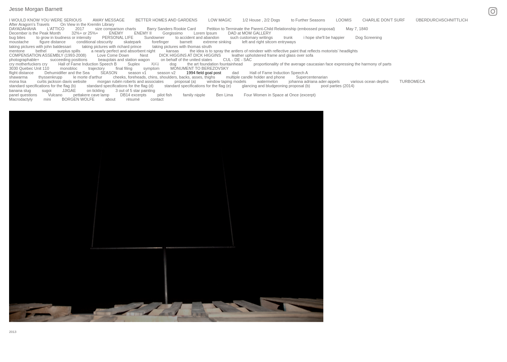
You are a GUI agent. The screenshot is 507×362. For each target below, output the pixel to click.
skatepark (132, 42)
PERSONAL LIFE (117, 37)
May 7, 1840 (357, 29)
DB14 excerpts (133, 95)
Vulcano (55, 95)
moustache (19, 42)
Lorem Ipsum (205, 33)
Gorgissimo (173, 33)
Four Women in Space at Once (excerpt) (280, 95)
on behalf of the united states (186, 59)
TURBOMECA (412, 81)
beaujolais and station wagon (124, 59)
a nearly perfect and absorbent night (123, 51)
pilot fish (164, 95)
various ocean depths (370, 81)
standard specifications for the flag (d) (120, 86)
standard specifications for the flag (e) (197, 86)
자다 (155, 64)
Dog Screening (368, 37)
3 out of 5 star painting (135, 90)
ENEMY (116, 33)
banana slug (20, 90)
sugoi (46, 90)
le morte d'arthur (87, 77)
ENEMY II (143, 33)
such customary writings (251, 37)
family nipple (194, 95)
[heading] (31, 9)
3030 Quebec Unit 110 (29, 68)
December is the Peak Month (35, 33)
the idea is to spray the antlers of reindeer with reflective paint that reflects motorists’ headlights (274, 51)
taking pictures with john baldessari (40, 46)
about (110, 99)
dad (235, 73)
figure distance (53, 42)
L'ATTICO (55, 29)
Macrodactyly (21, 99)
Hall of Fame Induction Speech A (278, 73)
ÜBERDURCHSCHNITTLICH (442, 20)
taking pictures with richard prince (111, 46)
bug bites (17, 37)
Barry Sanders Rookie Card (171, 29)
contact (157, 99)
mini (47, 99)
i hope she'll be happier (323, 37)
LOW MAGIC (220, 20)
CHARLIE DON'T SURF (383, 20)
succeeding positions (68, 59)
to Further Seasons (308, 20)
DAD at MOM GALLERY (249, 33)
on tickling (96, 90)
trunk (288, 37)
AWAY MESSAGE (109, 20)
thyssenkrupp (50, 77)
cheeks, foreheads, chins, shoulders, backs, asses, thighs (164, 77)
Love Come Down (113, 55)
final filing (124, 68)
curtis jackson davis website (62, 81)
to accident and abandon (197, 37)
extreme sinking (217, 42)
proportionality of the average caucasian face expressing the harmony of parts (322, 64)
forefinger (160, 42)
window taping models (226, 81)
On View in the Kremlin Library (87, 24)
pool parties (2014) (337, 86)
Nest (144, 55)
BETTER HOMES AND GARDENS (166, 20)
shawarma (18, 77)
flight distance (21, 73)
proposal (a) (185, 81)
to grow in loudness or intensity (63, 37)
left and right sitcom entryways (269, 42)
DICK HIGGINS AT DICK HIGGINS (190, 55)
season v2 (166, 73)
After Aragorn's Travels (29, 24)
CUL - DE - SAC (237, 59)
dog (173, 64)
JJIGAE (69, 90)
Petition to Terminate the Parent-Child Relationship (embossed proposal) (271, 29)
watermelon (267, 81)
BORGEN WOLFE (78, 99)
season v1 (137, 73)
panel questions (23, 95)
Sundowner (154, 37)
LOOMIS (344, 20)
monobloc (68, 68)
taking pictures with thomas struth (182, 46)
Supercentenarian (312, 77)
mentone (17, 51)
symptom (151, 68)
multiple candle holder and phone (255, 77)
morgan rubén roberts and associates (130, 81)
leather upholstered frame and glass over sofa (272, 55)
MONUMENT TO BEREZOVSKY (200, 68)
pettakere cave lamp (91, 95)
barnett (186, 42)
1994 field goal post (204, 73)
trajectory (96, 68)
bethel (41, 51)
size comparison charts (115, 29)
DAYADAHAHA (22, 29)
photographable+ (24, 59)
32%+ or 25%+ (85, 33)
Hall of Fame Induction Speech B (87, 64)
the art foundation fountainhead (215, 64)
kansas (172, 51)
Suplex (134, 64)
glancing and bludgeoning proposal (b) (276, 86)
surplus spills (68, 51)
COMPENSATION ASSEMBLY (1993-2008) (47, 55)
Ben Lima (224, 95)
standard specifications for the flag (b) (42, 86)
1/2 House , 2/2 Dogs (261, 20)
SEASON (108, 73)
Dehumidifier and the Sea (66, 73)
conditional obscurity (94, 42)
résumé (133, 99)
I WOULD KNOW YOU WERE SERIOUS (45, 20)
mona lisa (17, 81)
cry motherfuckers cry (28, 64)
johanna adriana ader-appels (314, 81)
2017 (79, 29)
